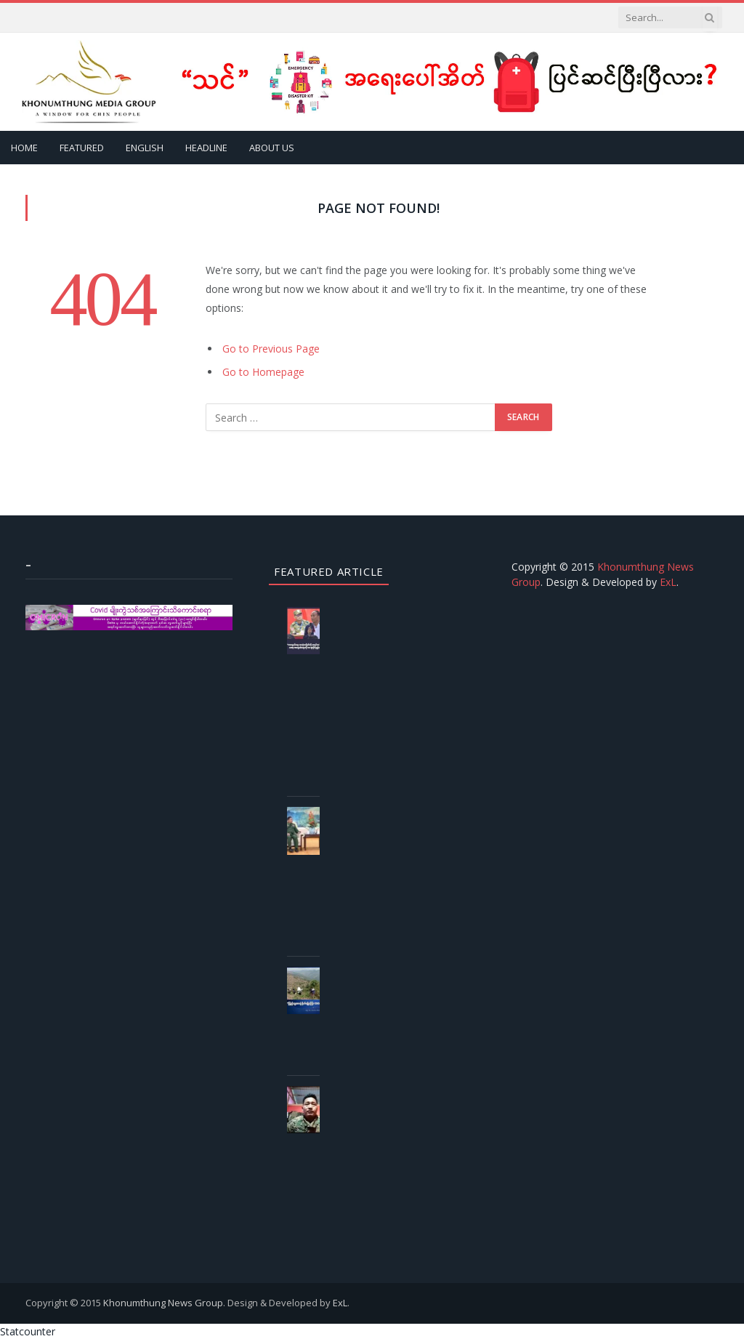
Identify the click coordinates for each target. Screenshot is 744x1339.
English (144, 147)
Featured (82, 147)
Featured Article (329, 571)
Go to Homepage (263, 372)
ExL (668, 582)
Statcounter (27, 1331)
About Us (271, 147)
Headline (206, 147)
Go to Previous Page (271, 348)
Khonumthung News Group (163, 1302)
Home (24, 147)
